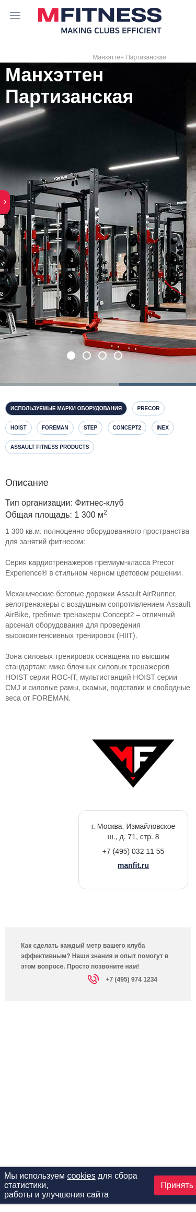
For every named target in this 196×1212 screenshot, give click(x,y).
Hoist (18, 428)
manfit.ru (133, 865)
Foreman (55, 428)
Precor (148, 408)
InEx (163, 428)
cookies (81, 1175)
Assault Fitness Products (49, 447)
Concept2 (127, 428)
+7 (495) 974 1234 (122, 981)
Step (90, 428)
